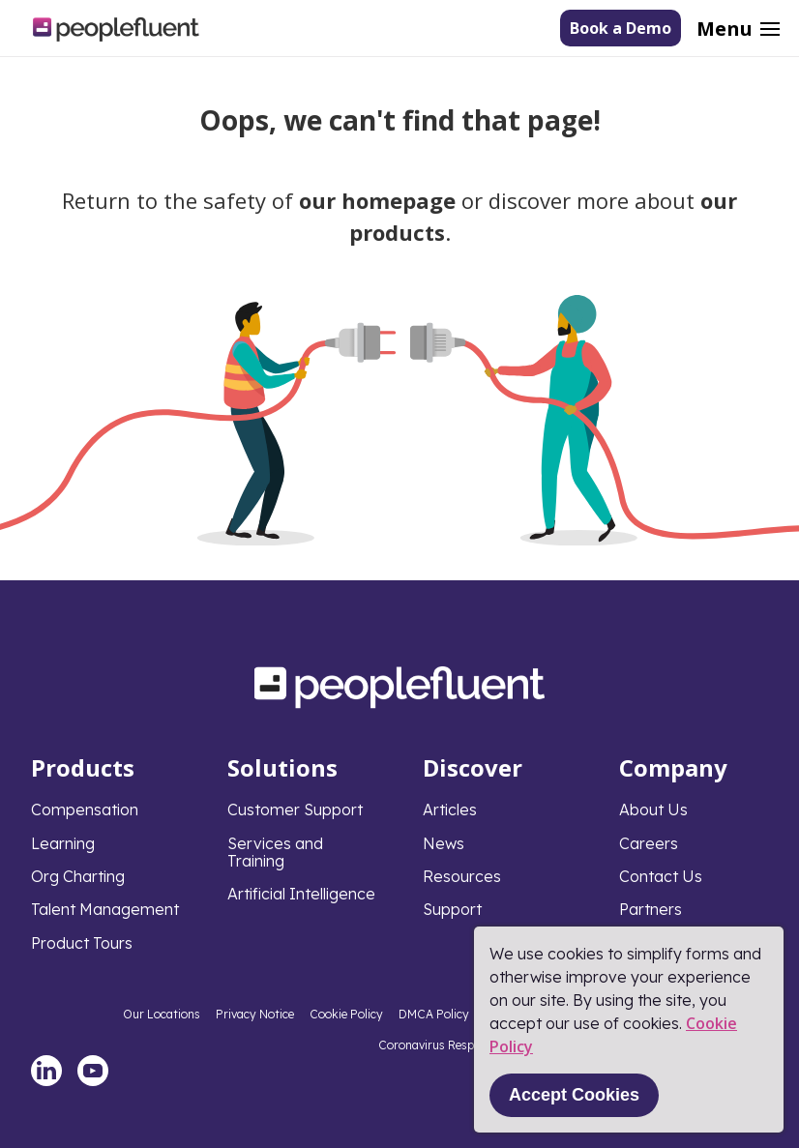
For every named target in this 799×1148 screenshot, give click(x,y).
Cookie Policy (346, 1014)
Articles (450, 809)
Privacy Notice (255, 1014)
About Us (653, 809)
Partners (650, 909)
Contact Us (660, 876)
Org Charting (78, 876)
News (443, 843)
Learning (63, 843)
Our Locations (161, 1014)
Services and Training (275, 852)
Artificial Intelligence (301, 893)
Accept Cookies (574, 1094)
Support (452, 909)
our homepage (377, 200)
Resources (462, 876)
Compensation (84, 809)
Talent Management (105, 909)
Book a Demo (620, 28)
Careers (648, 843)
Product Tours (82, 943)
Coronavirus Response (438, 1045)
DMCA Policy (434, 1014)
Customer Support (295, 809)
